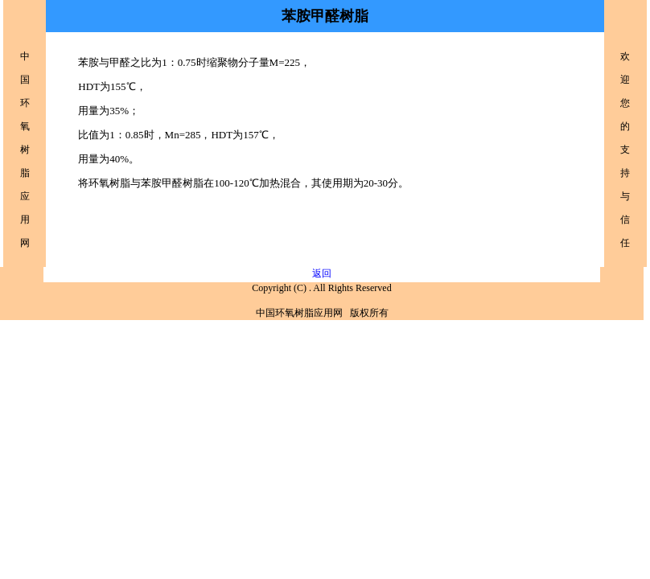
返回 (321, 273)
